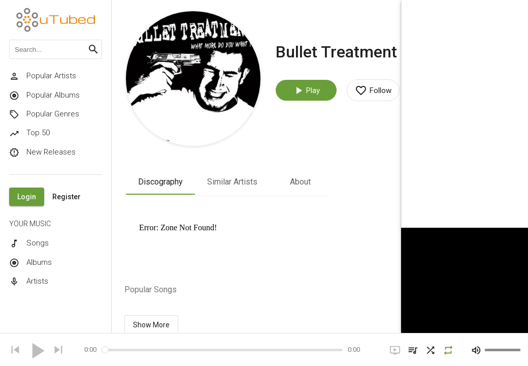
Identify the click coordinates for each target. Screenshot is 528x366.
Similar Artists (232, 182)
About (300, 182)
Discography (160, 182)
